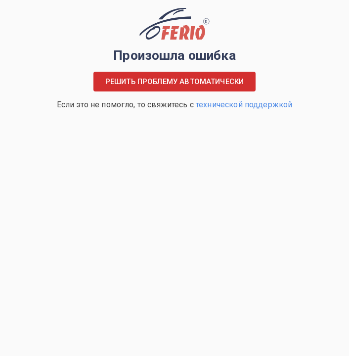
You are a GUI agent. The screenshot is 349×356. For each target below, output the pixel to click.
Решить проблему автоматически (174, 81)
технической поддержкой (244, 104)
